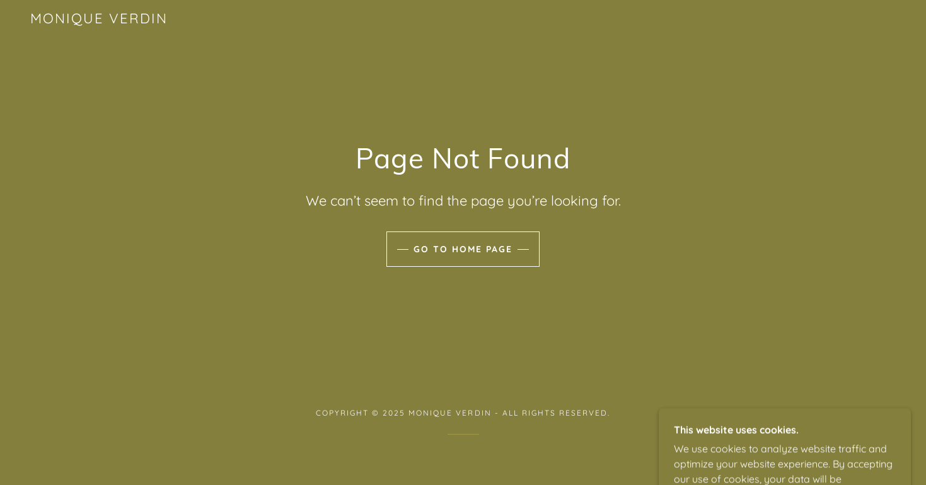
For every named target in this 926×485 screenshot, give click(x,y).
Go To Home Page (463, 249)
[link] (99, 19)
